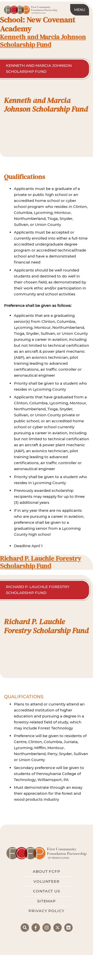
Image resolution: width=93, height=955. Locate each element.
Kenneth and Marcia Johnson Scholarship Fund (43, 40)
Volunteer (46, 881)
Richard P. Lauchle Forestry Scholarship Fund (40, 562)
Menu (79, 9)
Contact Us (46, 891)
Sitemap (46, 901)
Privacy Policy (46, 910)
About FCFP (46, 871)
